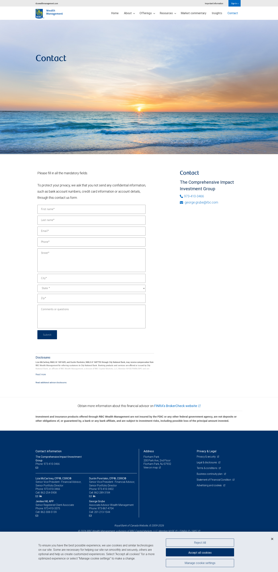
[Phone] (91, 242)
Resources (168, 13)
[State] (91, 288)
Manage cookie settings (200, 563)
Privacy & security (206, 456)
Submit (47, 334)
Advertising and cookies (210, 485)
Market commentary (193, 13)
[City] (91, 278)
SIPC (194, 531)
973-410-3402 (106, 489)
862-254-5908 (49, 492)
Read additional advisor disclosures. (51, 382)
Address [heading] (149, 451)
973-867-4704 (106, 508)
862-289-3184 (102, 492)
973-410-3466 (192, 196)
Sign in (235, 3)
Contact (233, 13)
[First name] (91, 209)
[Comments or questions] (91, 316)
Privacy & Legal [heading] (206, 451)
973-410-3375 (52, 508)
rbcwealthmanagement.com (46, 3)
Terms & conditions (207, 468)
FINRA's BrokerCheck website (175, 406)
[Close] (272, 539)
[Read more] (41, 374)
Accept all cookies (200, 552)
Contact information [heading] (49, 451)
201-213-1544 (102, 512)
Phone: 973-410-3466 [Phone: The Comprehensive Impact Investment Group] (48, 464)
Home (114, 13)
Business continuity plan (210, 474)
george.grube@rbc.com (199, 202)
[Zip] (91, 298)
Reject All (200, 542)
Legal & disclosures (207, 462)
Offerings (147, 13)
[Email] (91, 231)
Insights (217, 13)
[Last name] (91, 220)
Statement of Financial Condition (215, 479)
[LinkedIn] (41, 496)
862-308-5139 (49, 512)
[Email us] (37, 467)
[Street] (91, 260)
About (129, 13)
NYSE (171, 531)
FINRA (183, 531)
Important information (214, 3)
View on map (151, 467)
